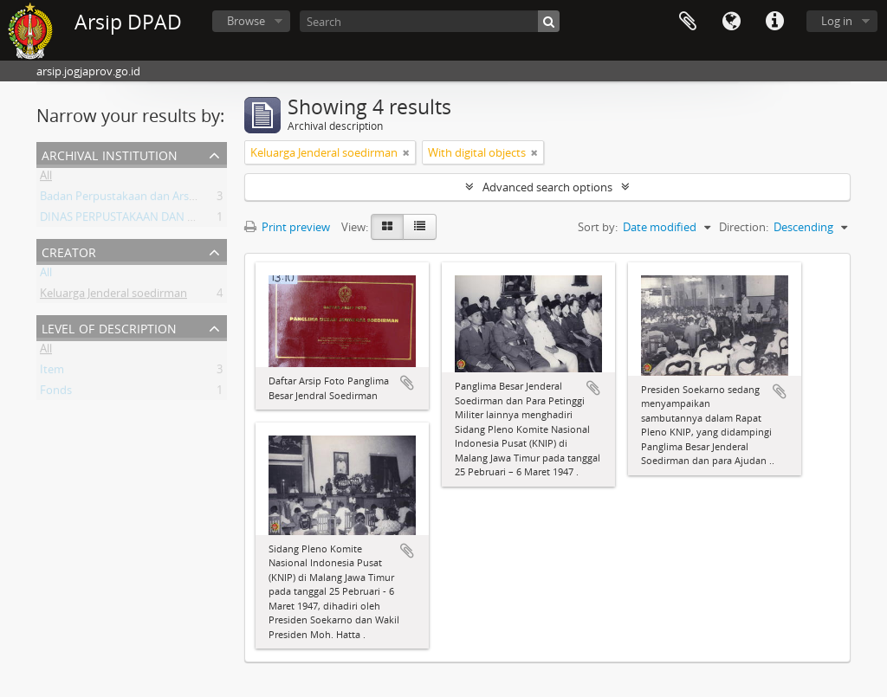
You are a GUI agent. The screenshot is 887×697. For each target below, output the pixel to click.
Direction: (743, 227)
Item (52, 372)
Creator (69, 250)
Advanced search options (547, 187)
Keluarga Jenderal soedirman (113, 296)
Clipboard (687, 21)
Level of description (109, 327)
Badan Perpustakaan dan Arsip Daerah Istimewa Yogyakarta (194, 199)
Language (731, 21)
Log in (836, 21)
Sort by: (598, 227)
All (46, 178)
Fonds (56, 393)
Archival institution (110, 153)
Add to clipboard (407, 382)
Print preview (287, 227)
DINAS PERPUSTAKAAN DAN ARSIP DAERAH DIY (161, 220)
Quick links (774, 21)
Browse (246, 21)
